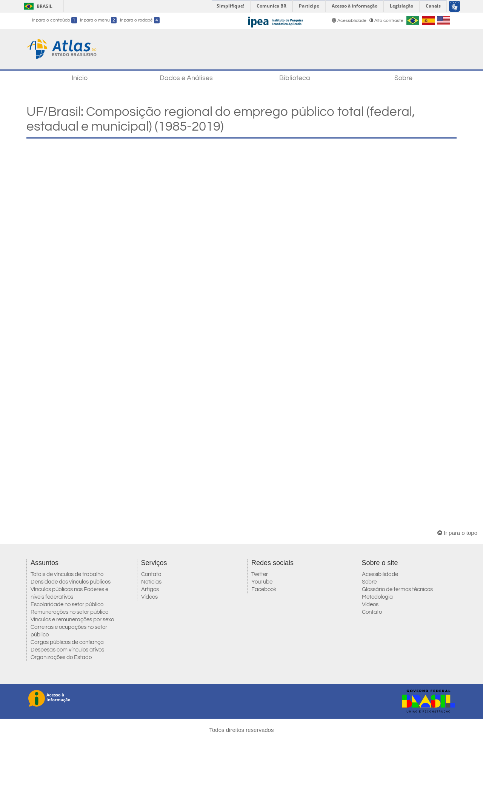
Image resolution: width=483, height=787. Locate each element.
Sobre (403, 78)
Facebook (264, 589)
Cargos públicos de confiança (67, 642)
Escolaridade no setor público (67, 604)
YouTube (261, 582)
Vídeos (149, 597)
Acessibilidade (350, 20)
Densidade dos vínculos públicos (71, 582)
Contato (151, 574)
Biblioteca (294, 78)
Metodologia (377, 597)
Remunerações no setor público (69, 612)
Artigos (150, 589)
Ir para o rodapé (140, 20)
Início (80, 78)
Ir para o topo (457, 533)
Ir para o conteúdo (54, 20)
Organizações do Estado (61, 657)
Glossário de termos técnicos (397, 589)
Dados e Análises (186, 78)
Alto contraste (386, 20)
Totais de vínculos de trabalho (67, 574)
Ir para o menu (98, 20)
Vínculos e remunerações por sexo (72, 619)
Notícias (151, 582)
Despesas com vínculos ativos (67, 650)
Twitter (259, 574)
